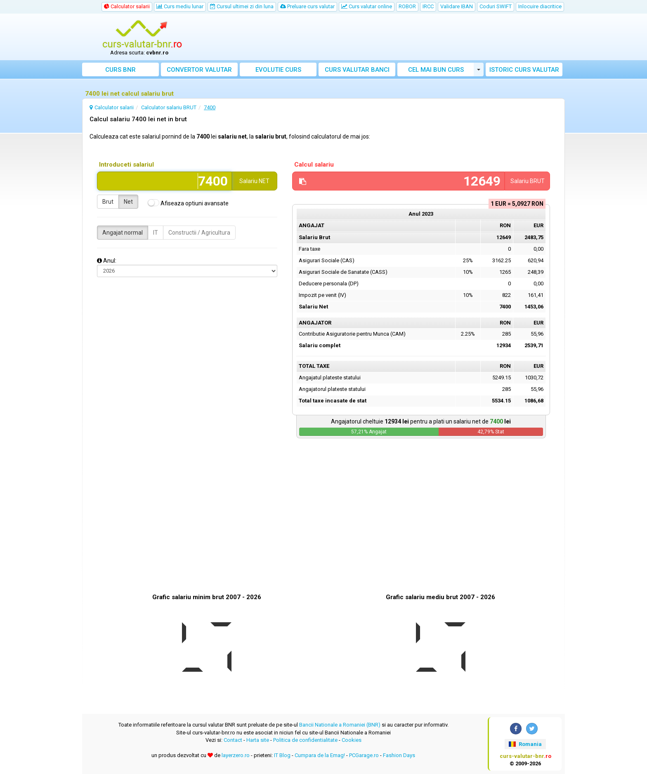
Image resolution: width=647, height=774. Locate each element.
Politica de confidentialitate (305, 740)
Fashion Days (399, 755)
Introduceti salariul (126, 164)
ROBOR (407, 6)
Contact (233, 740)
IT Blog (282, 755)
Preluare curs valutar (307, 6)
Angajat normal (122, 232)
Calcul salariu (314, 164)
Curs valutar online (366, 6)
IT (155, 232)
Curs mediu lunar (179, 6)
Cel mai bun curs (436, 69)
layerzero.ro (236, 755)
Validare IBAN (456, 6)
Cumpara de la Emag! (320, 755)
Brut (107, 201)
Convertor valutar (199, 69)
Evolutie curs (278, 69)
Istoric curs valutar (524, 69)
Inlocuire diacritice (540, 6)
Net (128, 201)
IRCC (428, 6)
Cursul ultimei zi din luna (242, 6)
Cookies (351, 740)
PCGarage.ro (364, 755)
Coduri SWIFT (495, 6)
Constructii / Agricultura (199, 232)
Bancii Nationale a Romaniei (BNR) (339, 725)
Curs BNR (120, 69)
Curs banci (357, 69)
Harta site (257, 740)
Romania (525, 744)
